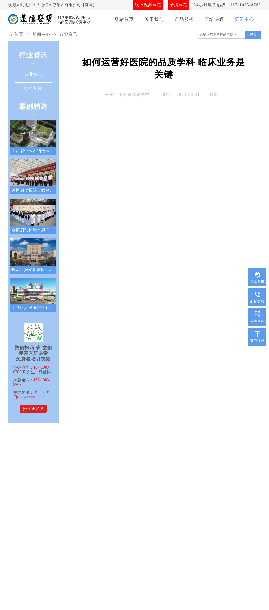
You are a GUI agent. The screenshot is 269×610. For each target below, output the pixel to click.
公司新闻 (33, 88)
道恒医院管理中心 (136, 94)
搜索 (253, 34)
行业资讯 (69, 34)
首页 (18, 34)
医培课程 (214, 19)
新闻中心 (244, 19)
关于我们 (154, 19)
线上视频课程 (148, 5)
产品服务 (184, 19)
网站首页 (124, 19)
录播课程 (179, 5)
